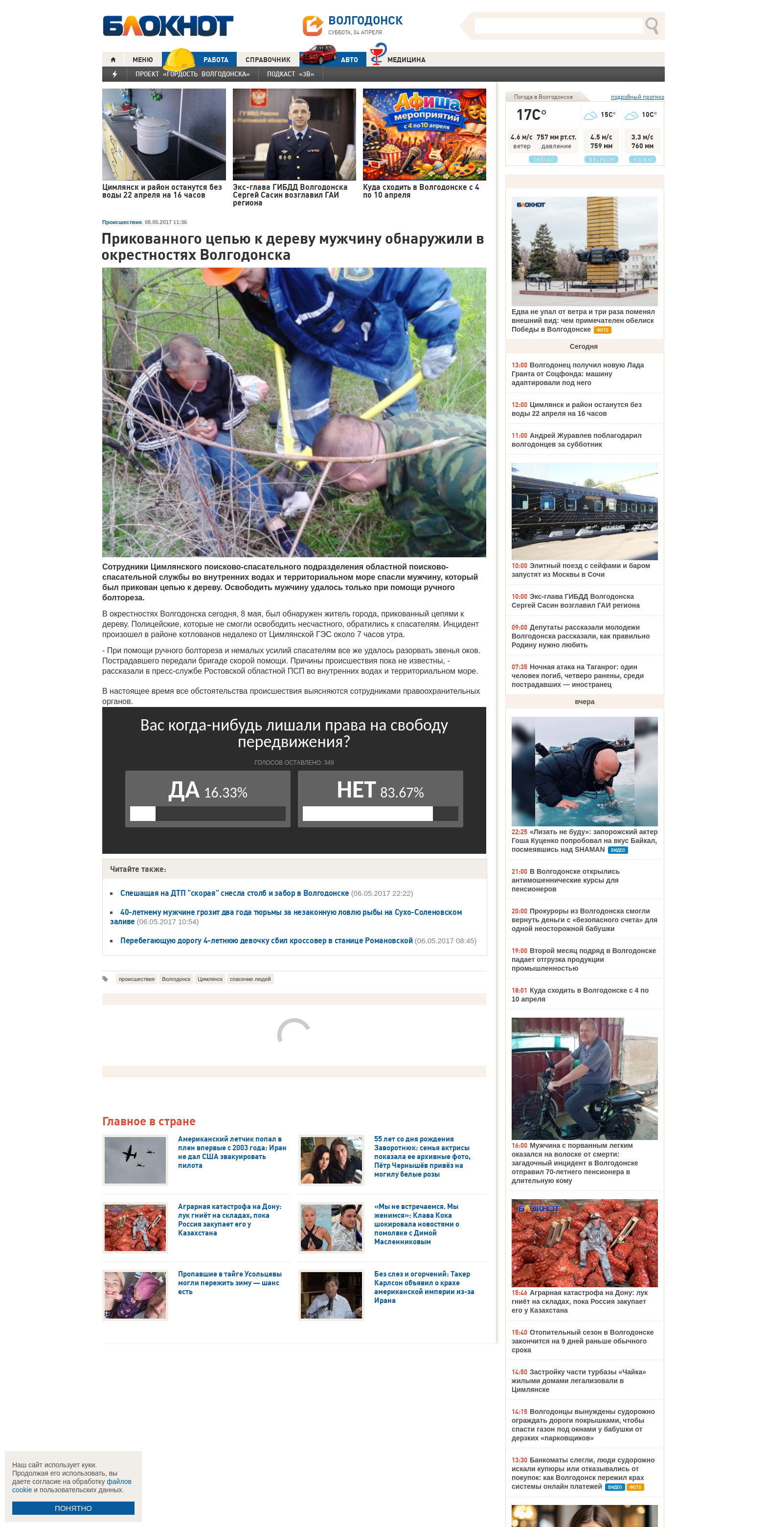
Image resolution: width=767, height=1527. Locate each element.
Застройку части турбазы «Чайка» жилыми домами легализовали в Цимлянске (579, 1380)
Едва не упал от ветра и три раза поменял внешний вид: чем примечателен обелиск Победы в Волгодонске (583, 320)
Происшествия (122, 222)
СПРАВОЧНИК (268, 59)
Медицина (398, 58)
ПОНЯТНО (73, 1508)
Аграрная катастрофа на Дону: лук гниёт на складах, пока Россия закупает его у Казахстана (580, 1301)
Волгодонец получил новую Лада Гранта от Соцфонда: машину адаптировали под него (578, 374)
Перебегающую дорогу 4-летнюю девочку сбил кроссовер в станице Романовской (266, 940)
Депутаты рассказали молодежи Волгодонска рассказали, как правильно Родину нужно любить (581, 636)
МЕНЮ (143, 59)
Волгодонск (176, 979)
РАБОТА (195, 59)
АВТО (328, 59)
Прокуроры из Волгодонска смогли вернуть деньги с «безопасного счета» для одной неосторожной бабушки (584, 920)
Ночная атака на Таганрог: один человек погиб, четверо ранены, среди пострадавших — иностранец (578, 675)
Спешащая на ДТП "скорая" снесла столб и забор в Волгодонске (235, 893)
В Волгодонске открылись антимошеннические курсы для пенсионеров (566, 880)
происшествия (137, 979)
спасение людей (250, 979)
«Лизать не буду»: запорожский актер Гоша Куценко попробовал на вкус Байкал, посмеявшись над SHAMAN (585, 840)
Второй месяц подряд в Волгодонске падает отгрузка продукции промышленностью (584, 959)
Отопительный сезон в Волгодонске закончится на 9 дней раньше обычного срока (583, 1341)
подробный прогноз (637, 96)
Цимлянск (210, 979)
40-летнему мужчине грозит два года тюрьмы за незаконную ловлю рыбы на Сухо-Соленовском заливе (286, 916)
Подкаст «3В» (291, 74)
